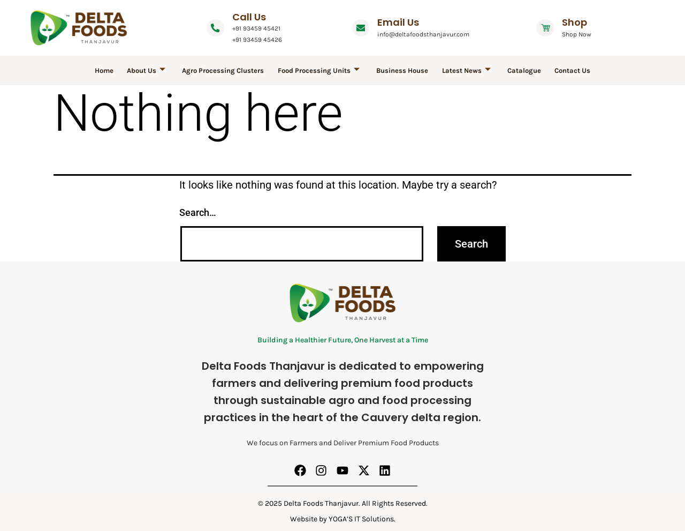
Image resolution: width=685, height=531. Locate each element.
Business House (401, 70)
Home (114, 70)
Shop (582, 22)
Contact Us (563, 70)
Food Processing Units (320, 70)
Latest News (462, 70)
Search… (197, 212)
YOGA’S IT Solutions (361, 518)
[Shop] (549, 28)
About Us (153, 70)
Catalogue (517, 70)
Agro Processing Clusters (228, 70)
